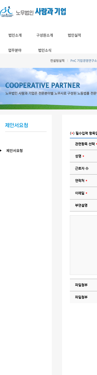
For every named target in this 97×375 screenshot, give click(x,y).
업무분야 (15, 50)
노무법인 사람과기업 (33, 11)
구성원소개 (44, 35)
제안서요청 (28, 151)
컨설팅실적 (57, 60)
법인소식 (44, 50)
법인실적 (74, 35)
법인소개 (15, 35)
